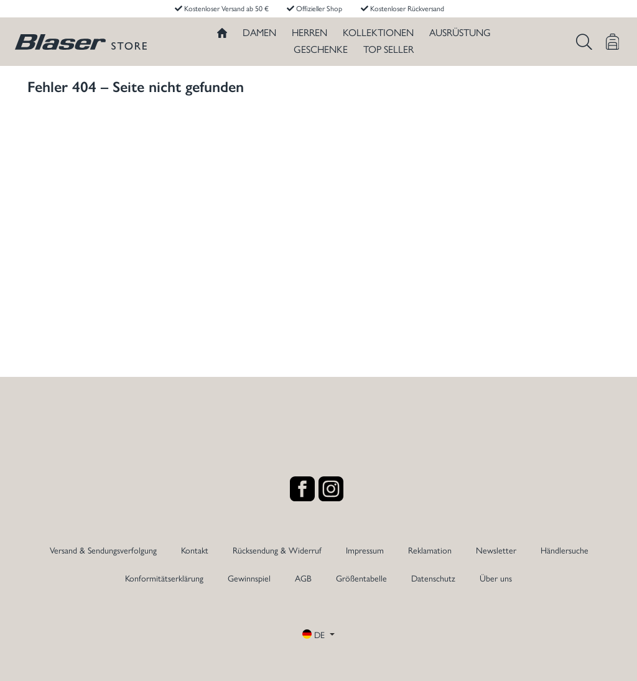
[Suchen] (584, 41)
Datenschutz (433, 578)
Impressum (365, 550)
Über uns (496, 578)
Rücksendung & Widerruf (277, 550)
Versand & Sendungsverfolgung (103, 550)
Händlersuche (564, 550)
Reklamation (430, 550)
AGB (303, 578)
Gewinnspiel (249, 578)
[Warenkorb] (612, 41)
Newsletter (496, 550)
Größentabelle (361, 578)
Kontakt (194, 550)
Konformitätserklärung (164, 578)
